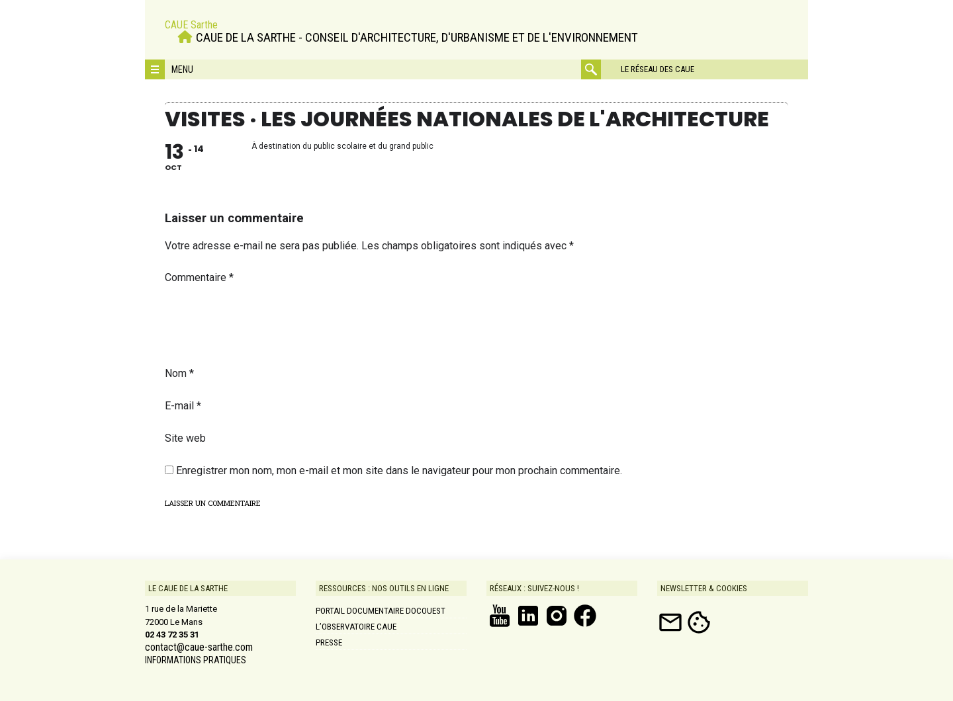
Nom (179, 373)
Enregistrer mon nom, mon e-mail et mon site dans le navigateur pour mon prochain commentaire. (399, 470)
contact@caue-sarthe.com (199, 647)
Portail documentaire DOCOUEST (380, 611)
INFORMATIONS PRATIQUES (195, 660)
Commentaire (199, 277)
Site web (185, 438)
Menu (182, 69)
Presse (329, 642)
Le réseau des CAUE (657, 69)
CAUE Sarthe (191, 25)
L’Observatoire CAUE (356, 627)
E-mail (183, 405)
